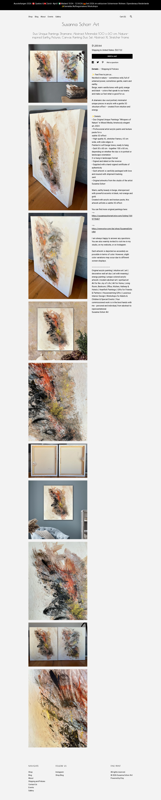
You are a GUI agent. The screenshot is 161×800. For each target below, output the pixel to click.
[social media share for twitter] (98, 62)
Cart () (123, 17)
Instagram (60, 772)
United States (108, 50)
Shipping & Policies (110, 69)
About (43, 17)
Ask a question (112, 62)
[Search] (131, 16)
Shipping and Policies (36, 781)
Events (50, 17)
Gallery (58, 17)
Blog (36, 17)
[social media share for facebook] (93, 62)
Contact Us (32, 784)
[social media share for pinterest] (103, 62)
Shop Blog (60, 775)
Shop (30, 17)
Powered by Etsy (117, 778)
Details (95, 69)
